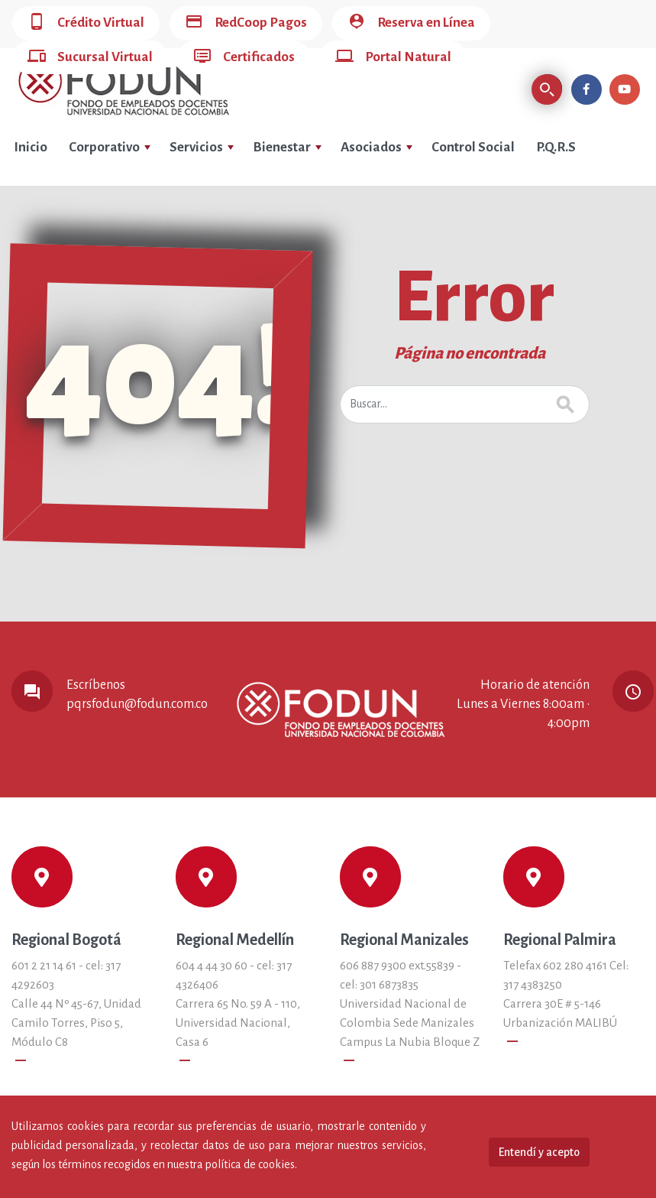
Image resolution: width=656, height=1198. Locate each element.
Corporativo (109, 147)
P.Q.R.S (556, 147)
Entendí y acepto (539, 1152)
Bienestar (287, 147)
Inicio (30, 147)
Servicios (202, 147)
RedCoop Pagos (246, 23)
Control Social (473, 147)
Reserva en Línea (411, 23)
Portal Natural (393, 58)
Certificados (244, 58)
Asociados (376, 147)
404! (158, 378)
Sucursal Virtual (90, 58)
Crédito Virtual (85, 23)
